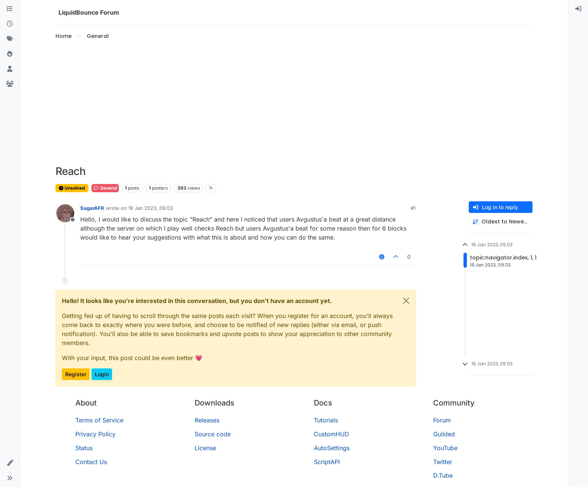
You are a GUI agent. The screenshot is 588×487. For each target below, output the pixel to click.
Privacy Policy (95, 434)
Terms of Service (99, 420)
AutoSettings (332, 448)
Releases (207, 420)
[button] (9, 463)
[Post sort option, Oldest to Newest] (500, 222)
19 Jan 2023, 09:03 (150, 208)
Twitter (442, 462)
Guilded (444, 434)
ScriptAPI (327, 462)
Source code (213, 434)
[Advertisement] (294, 102)
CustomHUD (331, 434)
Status (84, 448)
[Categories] (9, 9)
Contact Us (91, 462)
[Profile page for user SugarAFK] (65, 213)
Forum (442, 420)
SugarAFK (92, 208)
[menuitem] (578, 9)
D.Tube (443, 475)
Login (102, 374)
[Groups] (9, 84)
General (105, 188)
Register (75, 374)
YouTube (445, 448)
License (205, 448)
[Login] (578, 9)
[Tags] (9, 39)
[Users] (9, 69)
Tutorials (326, 420)
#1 (413, 208)
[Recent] (9, 24)
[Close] (406, 300)
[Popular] (9, 54)
